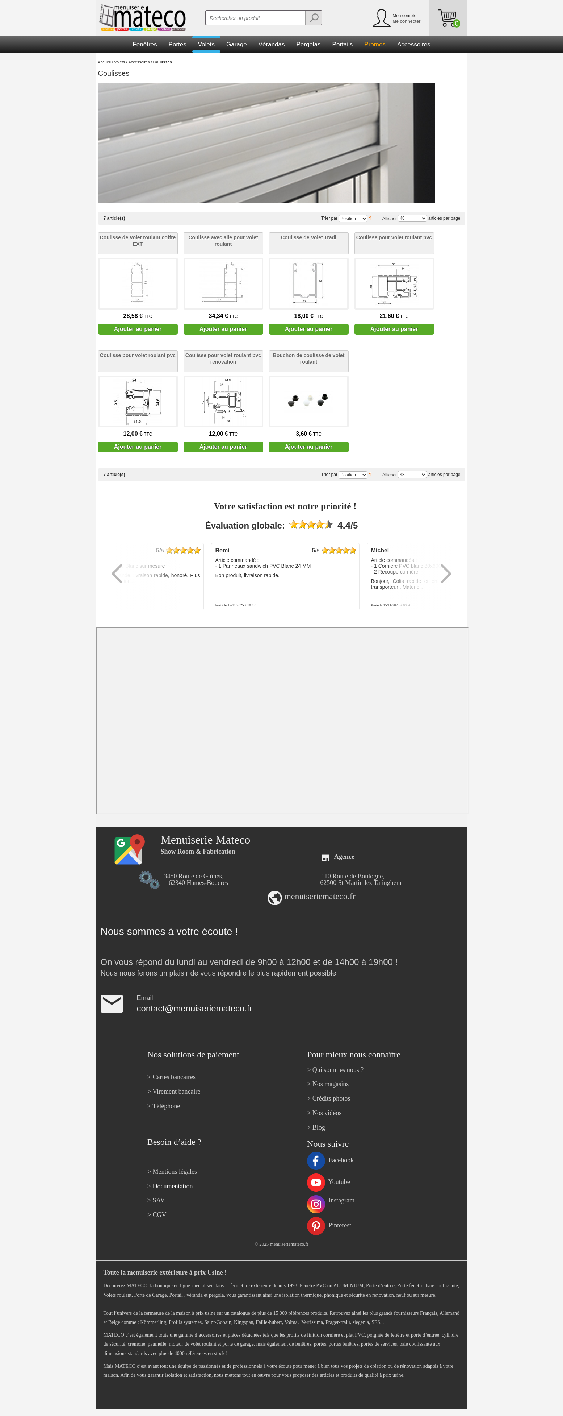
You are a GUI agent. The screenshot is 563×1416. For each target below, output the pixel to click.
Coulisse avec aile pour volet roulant (223, 241)
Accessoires (139, 62)
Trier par (329, 218)
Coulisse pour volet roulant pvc (394, 237)
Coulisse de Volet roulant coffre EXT (138, 241)
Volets (119, 62)
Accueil (104, 62)
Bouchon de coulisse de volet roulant (309, 358)
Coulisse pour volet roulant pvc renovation (223, 358)
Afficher (389, 218)
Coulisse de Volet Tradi (308, 237)
